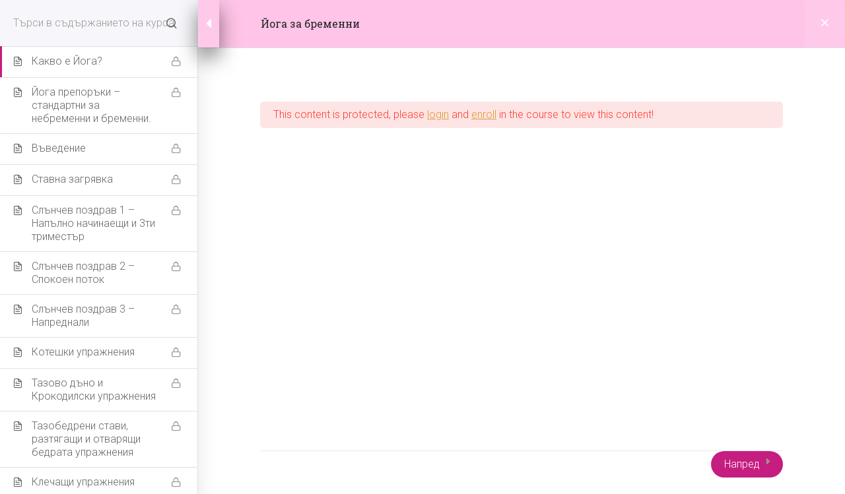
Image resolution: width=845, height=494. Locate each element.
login (438, 114)
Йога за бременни (310, 23)
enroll (483, 114)
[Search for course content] (171, 23)
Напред (742, 464)
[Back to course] (825, 24)
